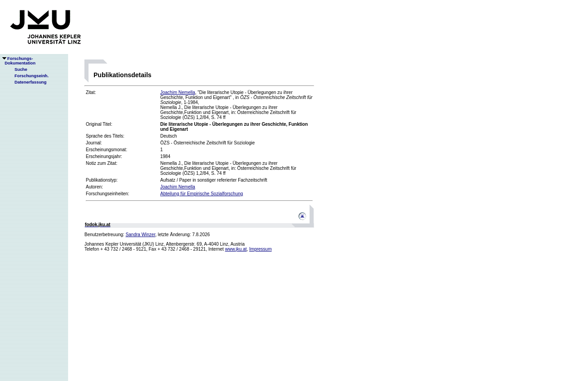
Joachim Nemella (177, 92)
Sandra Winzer (141, 234)
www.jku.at (236, 249)
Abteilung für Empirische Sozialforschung (201, 193)
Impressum (260, 249)
